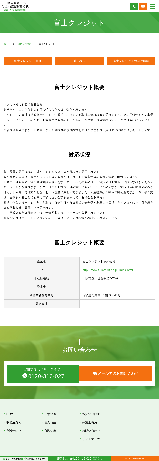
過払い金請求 (25, 44)
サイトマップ (91, 429)
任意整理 (50, 412)
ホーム (7, 44)
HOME (11, 412)
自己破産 (50, 424)
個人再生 (50, 418)
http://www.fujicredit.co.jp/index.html (108, 270)
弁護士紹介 (13, 424)
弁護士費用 (89, 418)
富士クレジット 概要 (28, 60)
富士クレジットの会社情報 (131, 60)
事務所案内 (13, 418)
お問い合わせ (91, 424)
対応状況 (79, 60)
